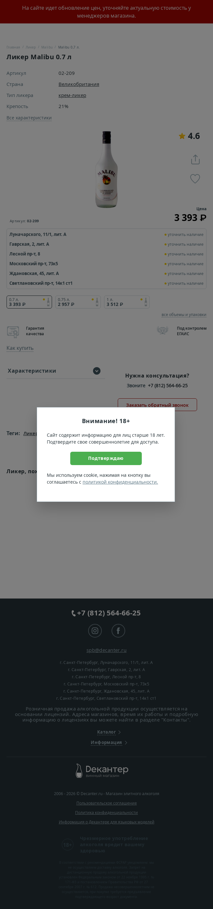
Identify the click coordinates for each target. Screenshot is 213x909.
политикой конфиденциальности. (120, 482)
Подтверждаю (106, 458)
